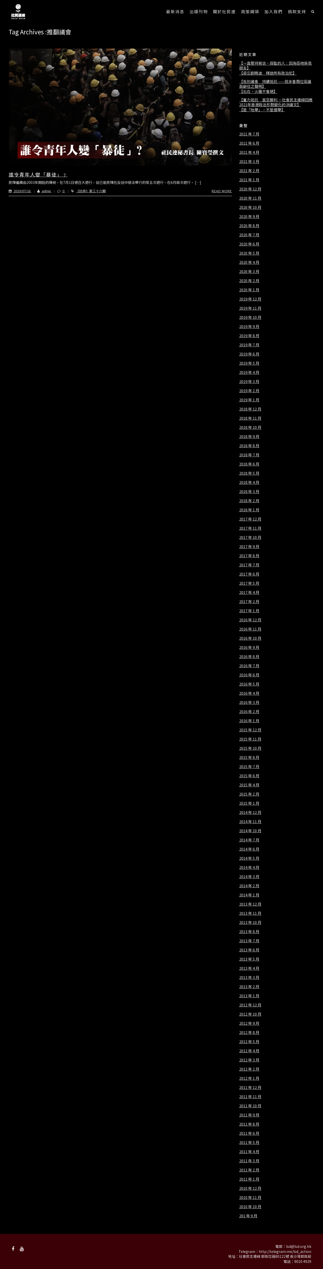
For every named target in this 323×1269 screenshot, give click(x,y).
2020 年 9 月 (249, 216)
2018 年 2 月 (249, 500)
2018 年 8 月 (249, 445)
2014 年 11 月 (250, 821)
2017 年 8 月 (249, 555)
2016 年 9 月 (249, 647)
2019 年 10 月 (250, 317)
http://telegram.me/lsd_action (285, 1251)
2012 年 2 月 (249, 1069)
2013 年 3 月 (249, 977)
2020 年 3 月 (249, 271)
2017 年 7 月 (249, 564)
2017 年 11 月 (250, 528)
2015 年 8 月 (249, 757)
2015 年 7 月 (249, 766)
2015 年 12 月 (250, 729)
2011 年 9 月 (249, 1114)
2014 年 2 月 (249, 885)
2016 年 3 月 (249, 702)
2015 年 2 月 (249, 794)
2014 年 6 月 (249, 849)
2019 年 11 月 (250, 308)
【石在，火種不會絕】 (258, 91)
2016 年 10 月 (250, 638)
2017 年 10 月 (250, 537)
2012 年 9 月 (249, 1023)
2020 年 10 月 (250, 207)
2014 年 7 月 (249, 839)
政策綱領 (250, 11)
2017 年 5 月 (249, 583)
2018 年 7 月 (249, 454)
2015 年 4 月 (249, 784)
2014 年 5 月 (249, 858)
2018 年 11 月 (250, 418)
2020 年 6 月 (249, 244)
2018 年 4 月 (249, 482)
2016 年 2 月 (249, 711)
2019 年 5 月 (249, 363)
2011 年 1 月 (249, 1179)
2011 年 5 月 (249, 1142)
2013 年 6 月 (249, 949)
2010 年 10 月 (250, 1206)
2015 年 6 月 (249, 775)
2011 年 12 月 (250, 1087)
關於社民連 (224, 11)
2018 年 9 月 (249, 436)
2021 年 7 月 (249, 134)
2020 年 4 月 (249, 262)
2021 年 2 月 (249, 170)
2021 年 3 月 (249, 161)
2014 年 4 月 (249, 867)
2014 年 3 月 (249, 876)
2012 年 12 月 (250, 1004)
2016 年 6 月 (249, 674)
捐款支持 (297, 11)
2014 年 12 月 (250, 812)
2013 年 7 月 (249, 940)
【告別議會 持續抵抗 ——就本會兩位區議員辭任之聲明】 (275, 84)
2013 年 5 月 (249, 959)
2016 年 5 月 (249, 684)
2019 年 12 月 (250, 299)
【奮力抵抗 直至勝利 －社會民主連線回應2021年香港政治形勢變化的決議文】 (276, 102)
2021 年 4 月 (249, 152)
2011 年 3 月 (249, 1160)
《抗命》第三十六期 (91, 190)
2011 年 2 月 (249, 1169)
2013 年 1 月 (249, 995)
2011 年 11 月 (250, 1096)
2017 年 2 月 (249, 601)
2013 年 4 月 (249, 968)
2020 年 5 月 (249, 253)
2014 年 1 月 (249, 894)
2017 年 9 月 (249, 546)
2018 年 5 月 (249, 473)
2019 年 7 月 (249, 344)
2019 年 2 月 (249, 390)
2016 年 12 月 (250, 619)
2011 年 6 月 (249, 1133)
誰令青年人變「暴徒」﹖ (38, 174)
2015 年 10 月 (250, 748)
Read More (222, 190)
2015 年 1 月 (249, 803)
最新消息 (175, 11)
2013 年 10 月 (250, 922)
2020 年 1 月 (249, 289)
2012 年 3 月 (249, 1059)
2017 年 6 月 (249, 574)
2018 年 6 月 (249, 464)
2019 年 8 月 (249, 335)
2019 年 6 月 (249, 354)
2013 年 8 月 (249, 931)
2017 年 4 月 (249, 592)
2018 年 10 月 (250, 427)
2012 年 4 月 (249, 1050)
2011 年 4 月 (249, 1151)
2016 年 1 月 (249, 720)
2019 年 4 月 (249, 372)
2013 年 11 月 (250, 913)
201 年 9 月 (248, 1215)
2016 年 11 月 (250, 629)
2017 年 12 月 (250, 519)
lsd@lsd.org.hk (298, 1246)
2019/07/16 (20, 190)
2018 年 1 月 (249, 509)
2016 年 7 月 (249, 665)
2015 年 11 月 (250, 739)
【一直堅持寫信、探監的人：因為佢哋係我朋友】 (275, 66)
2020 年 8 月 (249, 225)
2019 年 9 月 (249, 326)
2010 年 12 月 (250, 1188)
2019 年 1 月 (249, 399)
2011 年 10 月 (250, 1105)
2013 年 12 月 (250, 904)
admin (41, 190)
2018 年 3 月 (249, 491)
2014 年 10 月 (250, 830)
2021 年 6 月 (249, 143)
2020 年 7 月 (249, 234)
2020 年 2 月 (249, 280)
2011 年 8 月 (249, 1124)
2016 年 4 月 (249, 693)
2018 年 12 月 (250, 409)
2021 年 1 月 (249, 179)
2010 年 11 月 (250, 1197)
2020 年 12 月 (250, 189)
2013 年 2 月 (249, 986)
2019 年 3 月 (249, 381)
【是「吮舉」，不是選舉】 (262, 109)
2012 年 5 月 (249, 1041)
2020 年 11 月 (250, 198)
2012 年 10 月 (250, 1014)
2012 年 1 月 (249, 1078)
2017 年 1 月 (249, 610)
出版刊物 (199, 11)
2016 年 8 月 (249, 656)
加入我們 (273, 11)
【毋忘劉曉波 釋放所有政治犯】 (268, 73)
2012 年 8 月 (249, 1032)
